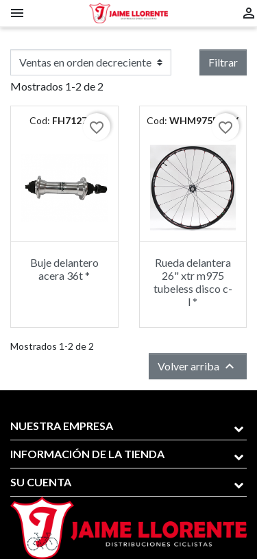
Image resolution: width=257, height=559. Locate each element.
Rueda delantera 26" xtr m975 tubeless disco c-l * (193, 282)
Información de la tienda (87, 453)
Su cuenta (40, 481)
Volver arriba (198, 366)
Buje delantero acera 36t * (64, 269)
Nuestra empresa (61, 425)
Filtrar (223, 62)
